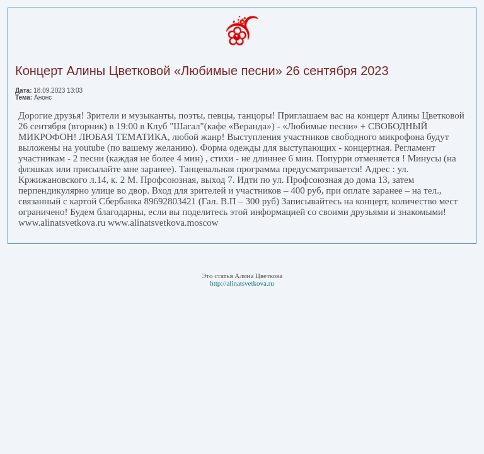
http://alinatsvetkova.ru (242, 283)
